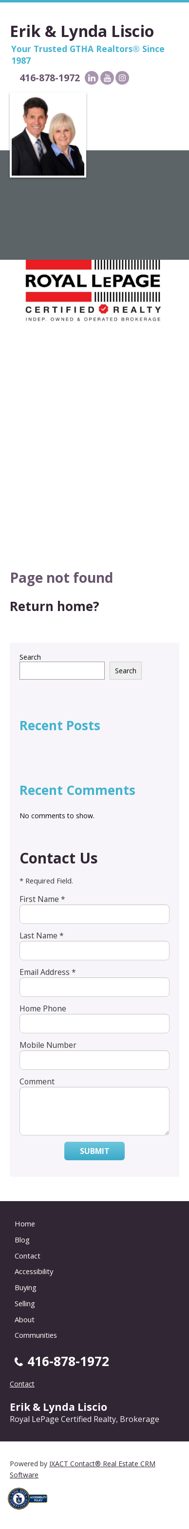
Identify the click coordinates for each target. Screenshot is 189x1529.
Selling (25, 1303)
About (25, 1319)
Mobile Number (47, 1045)
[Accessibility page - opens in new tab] (31, 1512)
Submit (95, 1151)
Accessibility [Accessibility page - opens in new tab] (34, 1271)
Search (30, 657)
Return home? (54, 606)
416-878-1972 (49, 77)
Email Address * (47, 972)
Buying (26, 1287)
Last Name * (41, 935)
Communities (36, 1335)
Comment (37, 1081)
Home (25, 1223)
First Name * (42, 899)
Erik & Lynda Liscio (82, 30)
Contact (27, 1255)
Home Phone (42, 1008)
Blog (22, 1239)
